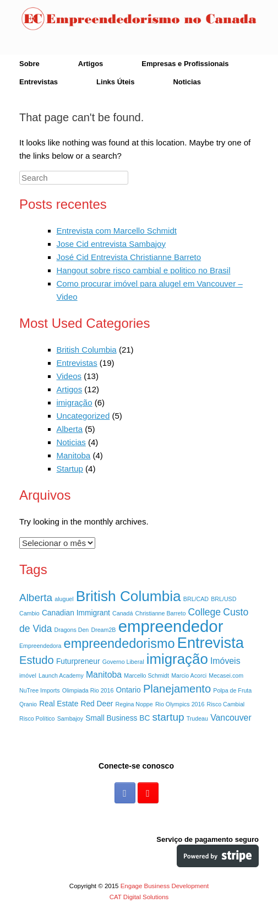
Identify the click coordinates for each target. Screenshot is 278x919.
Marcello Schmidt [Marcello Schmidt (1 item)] (146, 675)
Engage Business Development (165, 886)
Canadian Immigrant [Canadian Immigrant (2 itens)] (76, 613)
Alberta (70, 429)
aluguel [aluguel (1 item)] (63, 599)
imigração (74, 402)
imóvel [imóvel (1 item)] (27, 675)
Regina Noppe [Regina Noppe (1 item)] (134, 704)
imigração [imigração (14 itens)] (177, 659)
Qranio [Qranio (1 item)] (28, 704)
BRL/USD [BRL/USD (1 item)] (223, 599)
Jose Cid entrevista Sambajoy (111, 243)
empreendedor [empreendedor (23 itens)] (171, 626)
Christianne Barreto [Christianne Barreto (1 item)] (160, 613)
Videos (69, 376)
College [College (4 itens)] (204, 612)
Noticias (187, 82)
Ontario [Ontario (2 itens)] (128, 690)
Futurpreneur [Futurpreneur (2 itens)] (78, 661)
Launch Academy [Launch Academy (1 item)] (61, 675)
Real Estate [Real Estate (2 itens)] (58, 704)
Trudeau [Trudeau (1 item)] (197, 718)
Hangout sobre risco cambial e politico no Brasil (144, 270)
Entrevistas (38, 82)
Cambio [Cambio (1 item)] (29, 613)
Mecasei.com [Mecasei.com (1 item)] (226, 675)
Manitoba (74, 455)
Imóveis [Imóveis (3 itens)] (225, 661)
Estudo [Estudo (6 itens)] (36, 660)
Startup (70, 468)
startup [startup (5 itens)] (168, 717)
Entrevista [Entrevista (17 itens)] (210, 642)
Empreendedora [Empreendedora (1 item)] (40, 645)
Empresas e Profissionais (184, 64)
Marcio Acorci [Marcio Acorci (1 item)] (188, 675)
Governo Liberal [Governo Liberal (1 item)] (123, 661)
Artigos (90, 64)
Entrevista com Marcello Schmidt (117, 230)
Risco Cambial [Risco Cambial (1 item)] (226, 704)
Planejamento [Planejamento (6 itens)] (177, 689)
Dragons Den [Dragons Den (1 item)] (71, 629)
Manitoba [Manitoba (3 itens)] (104, 674)
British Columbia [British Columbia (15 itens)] (128, 596)
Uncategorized (83, 415)
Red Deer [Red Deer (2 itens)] (97, 704)
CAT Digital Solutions (139, 897)
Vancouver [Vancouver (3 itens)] (231, 717)
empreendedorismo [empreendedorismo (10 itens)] (119, 643)
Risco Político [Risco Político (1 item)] (37, 718)
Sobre (29, 64)
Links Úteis (115, 82)
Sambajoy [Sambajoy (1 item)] (70, 718)
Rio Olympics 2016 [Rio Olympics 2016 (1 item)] (179, 704)
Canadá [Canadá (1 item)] (122, 613)
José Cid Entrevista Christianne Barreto (129, 257)
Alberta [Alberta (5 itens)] (35, 597)
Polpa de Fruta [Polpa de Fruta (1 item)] (232, 690)
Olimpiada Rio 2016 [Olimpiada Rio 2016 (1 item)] (88, 690)
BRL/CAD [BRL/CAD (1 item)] (196, 599)
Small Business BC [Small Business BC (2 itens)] (117, 718)
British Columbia (87, 349)
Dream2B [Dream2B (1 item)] (103, 629)
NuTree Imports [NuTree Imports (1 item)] (39, 690)
